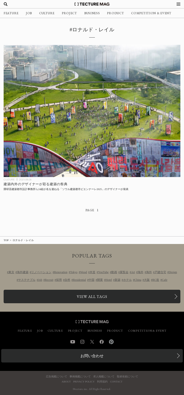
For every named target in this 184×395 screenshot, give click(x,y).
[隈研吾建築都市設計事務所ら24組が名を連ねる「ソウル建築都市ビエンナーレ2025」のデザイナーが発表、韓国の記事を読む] (92, 111)
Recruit (49, 279)
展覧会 (124, 272)
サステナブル (26, 279)
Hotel (109, 279)
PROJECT (69, 13)
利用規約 (102, 381)
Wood (83, 272)
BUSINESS (92, 13)
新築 (117, 279)
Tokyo (74, 272)
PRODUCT (115, 13)
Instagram (82, 341)
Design (173, 272)
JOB (29, 13)
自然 (67, 279)
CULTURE (47, 13)
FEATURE (11, 13)
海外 (140, 272)
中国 (91, 279)
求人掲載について (103, 376)
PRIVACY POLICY (84, 381)
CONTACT (116, 381)
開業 (100, 279)
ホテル (127, 279)
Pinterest (111, 341)
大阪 (147, 279)
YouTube (103, 272)
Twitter (92, 341)
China (138, 279)
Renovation (60, 272)
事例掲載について (80, 376)
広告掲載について (56, 376)
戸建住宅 (160, 272)
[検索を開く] (5, 4)
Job (40, 279)
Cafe (164, 279)
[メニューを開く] (178, 4)
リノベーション (41, 272)
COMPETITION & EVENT (151, 13)
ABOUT (66, 381)
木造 (92, 272)
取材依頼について (127, 376)
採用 (59, 279)
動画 (114, 272)
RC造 (155, 279)
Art (133, 272)
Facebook (101, 341)
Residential (79, 279)
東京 (11, 272)
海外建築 (22, 272)
